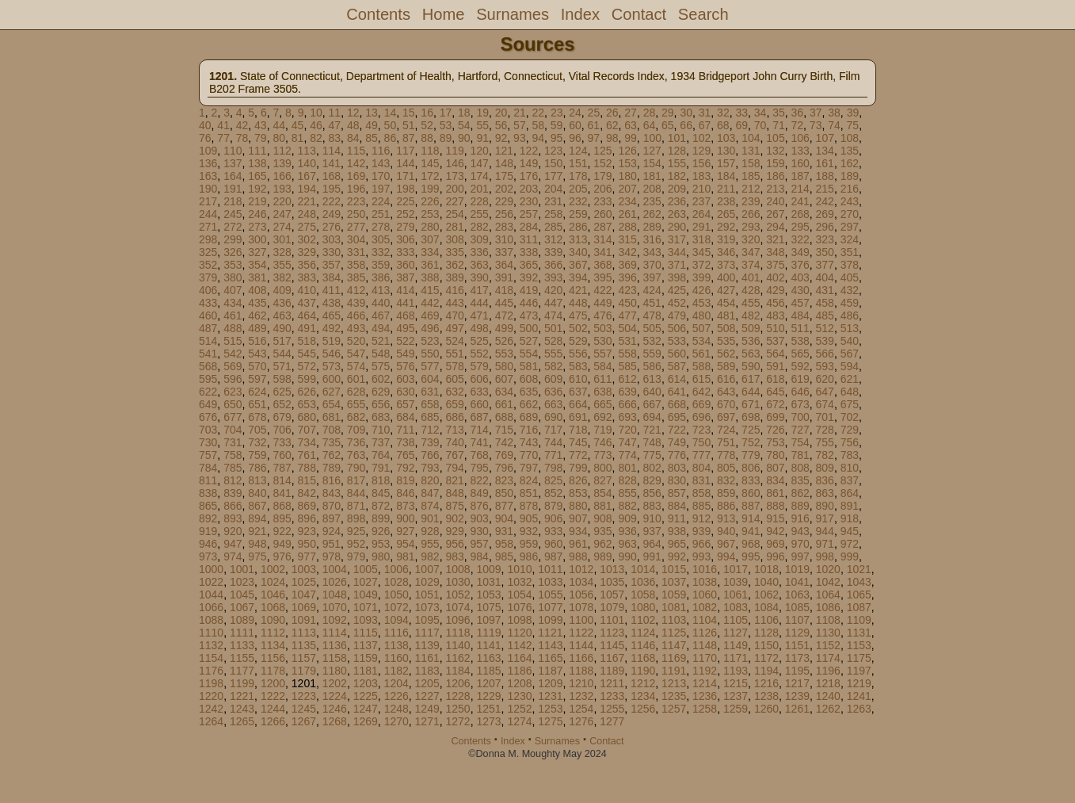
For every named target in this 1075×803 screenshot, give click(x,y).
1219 (859, 683)
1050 (396, 594)
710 (381, 429)
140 (307, 163)
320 (750, 239)
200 (454, 188)
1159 (365, 658)
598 (282, 379)
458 (825, 302)
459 (850, 302)
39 (853, 112)
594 (850, 366)
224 (381, 201)
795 (480, 467)
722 (677, 429)
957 (480, 543)
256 (504, 214)
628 (356, 391)
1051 (427, 594)
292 (726, 226)
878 (529, 505)
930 (480, 531)
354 (257, 264)
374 (750, 264)
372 (701, 264)
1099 (550, 620)
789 (331, 467)
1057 (612, 594)
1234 (643, 696)
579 (480, 366)
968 (750, 543)
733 (282, 442)
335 (454, 252)
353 (232, 264)
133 (800, 150)
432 (850, 290)
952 (356, 543)
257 (529, 214)
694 (652, 417)
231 (553, 201)
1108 (828, 620)
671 (750, 404)
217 (208, 201)
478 (652, 315)
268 (800, 214)
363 (480, 264)
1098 (519, 620)
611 (602, 379)
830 (677, 480)
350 (825, 252)
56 (501, 125)
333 (405, 252)
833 (750, 480)
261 (627, 214)
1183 (427, 670)
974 (232, 556)
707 (307, 429)
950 (307, 543)
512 (825, 328)
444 (480, 302)
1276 (581, 721)
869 (307, 505)
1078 (581, 607)
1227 (427, 696)
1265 (242, 721)
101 (677, 138)
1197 (859, 670)
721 (652, 429)
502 (578, 328)
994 (726, 556)
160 (800, 163)
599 (307, 379)
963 (627, 543)
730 (208, 442)
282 (480, 226)
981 (405, 556)
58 (538, 125)
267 (775, 214)
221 (307, 201)
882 (627, 505)
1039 (735, 581)
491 (307, 328)
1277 (612, 721)
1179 (304, 670)
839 (232, 493)
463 (282, 315)
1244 (273, 708)
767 (454, 455)
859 (726, 493)
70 (760, 125)
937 (652, 531)
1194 (766, 670)
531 (627, 341)
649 (208, 404)
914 (750, 518)
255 (480, 214)
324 (850, 239)
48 (353, 125)
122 (529, 150)
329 (307, 252)
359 (381, 264)
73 (816, 125)
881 (602, 505)
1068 (273, 607)
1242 (211, 708)
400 (726, 277)
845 (381, 493)
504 (627, 328)
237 (701, 201)
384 (331, 277)
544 (282, 353)
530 (602, 341)
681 (331, 417)
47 (335, 125)
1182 (396, 670)
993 (701, 556)
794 (454, 467)
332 (381, 252)
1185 (488, 670)
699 (775, 417)
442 (430, 302)
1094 (396, 620)
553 (504, 353)
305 (381, 239)
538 (800, 341)
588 (701, 366)
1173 (797, 658)
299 (232, 239)
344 (677, 252)
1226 (396, 696)
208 (652, 188)
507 (701, 328)
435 (257, 302)
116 (381, 150)
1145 (612, 645)
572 (307, 366)
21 (519, 112)
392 (529, 277)
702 (850, 417)
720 (627, 429)
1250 (458, 708)
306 (405, 239)
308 (454, 239)
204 (553, 188)
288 (627, 226)
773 (602, 455)
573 (331, 366)
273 (257, 226)
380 (232, 277)
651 (257, 404)
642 (701, 391)
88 (427, 138)
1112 (273, 632)
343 (652, 252)
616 (726, 379)
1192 (704, 670)
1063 (797, 594)
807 (775, 467)
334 (430, 252)
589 (726, 366)
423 (627, 290)
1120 (519, 632)
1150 (766, 645)
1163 (488, 658)
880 (578, 505)
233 (602, 201)
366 (553, 264)
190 (208, 188)
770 (529, 455)
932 (529, 531)
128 (677, 150)
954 (405, 543)
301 (282, 239)
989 (602, 556)
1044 (211, 594)
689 (529, 417)
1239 (797, 696)
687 (480, 417)
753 (775, 442)
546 (331, 353)
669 (701, 404)
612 (627, 379)
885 (701, 505)
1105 (735, 620)
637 (578, 391)
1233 (612, 696)
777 (701, 455)
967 (726, 543)
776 (677, 455)
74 (834, 125)
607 (504, 379)
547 (356, 353)
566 (825, 353)
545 (307, 353)
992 (677, 556)
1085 (797, 607)
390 (480, 277)
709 (356, 429)
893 (232, 518)
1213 (673, 683)
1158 (334, 658)
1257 (673, 708)
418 (504, 290)
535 (726, 341)
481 (726, 315)
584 (602, 366)
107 (825, 138)
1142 (519, 645)
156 (701, 163)
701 (825, 417)
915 (775, 518)
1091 (304, 620)
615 (701, 379)
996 (775, 556)
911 (677, 518)
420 (553, 290)
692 (602, 417)
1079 (612, 607)
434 (232, 302)
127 (652, 150)
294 (775, 226)
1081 (673, 607)
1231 (550, 696)
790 (356, 467)
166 (282, 176)
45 (298, 125)
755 (825, 442)
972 (850, 543)
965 (677, 543)
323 (825, 239)
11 (335, 112)
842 (307, 493)
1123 (612, 632)
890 (825, 505)
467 (381, 315)
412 (356, 290)
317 (677, 239)
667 (652, 404)
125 (602, 150)
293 (750, 226)
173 (454, 176)
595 (208, 379)
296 (825, 226)
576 (405, 366)
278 (381, 226)
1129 (797, 632)
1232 (581, 696)
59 (557, 125)
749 (677, 442)
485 (825, 315)
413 (381, 290)
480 (701, 315)
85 (371, 138)
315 (627, 239)
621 (850, 379)
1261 (797, 708)
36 (797, 112)
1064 (828, 594)
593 (825, 366)
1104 (704, 620)
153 (627, 163)
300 (257, 239)
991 (652, 556)
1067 (242, 607)
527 (529, 341)
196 (356, 188)
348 (775, 252)
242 (825, 201)
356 (307, 264)
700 (800, 417)
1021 (859, 569)
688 (504, 417)
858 (701, 493)
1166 (581, 658)
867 (257, 505)
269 (825, 214)
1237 (735, 696)
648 (850, 391)
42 (242, 125)
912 (701, 518)
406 (208, 290)
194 (307, 188)
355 (282, 264)
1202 (334, 683)
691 (578, 417)
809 (825, 467)
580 (504, 366)
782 (825, 455)
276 (331, 226)
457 (800, 302)
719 (602, 429)
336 (480, 252)
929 (454, 531)
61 (594, 125)
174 (480, 176)
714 (480, 429)
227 (454, 201)
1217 (797, 683)
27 (630, 112)
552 (480, 353)
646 (800, 391)
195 (331, 188)
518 (307, 341)
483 (775, 315)
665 (602, 404)
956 (454, 543)
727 (800, 429)
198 (405, 188)
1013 (612, 569)
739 (430, 442)
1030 (458, 581)
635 (529, 391)
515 (232, 341)
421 (578, 290)
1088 (211, 620)
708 (331, 429)
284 (529, 226)
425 (677, 290)
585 (627, 366)
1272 (458, 721)
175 (504, 176)
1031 (488, 581)
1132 (211, 645)
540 (850, 341)
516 (257, 341)
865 (208, 505)
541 (208, 353)
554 (529, 353)
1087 (859, 607)
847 (430, 493)
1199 (242, 683)
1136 (334, 645)
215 (825, 188)
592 (800, 366)
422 (602, 290)
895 (282, 518)
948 (257, 543)
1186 (519, 670)
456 (775, 302)
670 (726, 404)
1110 (211, 632)
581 (529, 366)
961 (578, 543)
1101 (612, 620)
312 (553, 239)
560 (677, 353)
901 (430, 518)
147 (480, 163)
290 (677, 226)
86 (390, 138)
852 (553, 493)
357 (331, 264)
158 (750, 163)
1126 (704, 632)
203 (529, 188)
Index (580, 14)
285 (553, 226)
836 (825, 480)
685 (430, 417)
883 (652, 505)
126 (627, 150)
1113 (304, 632)
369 (627, 264)
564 (775, 353)
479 (677, 315)
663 (553, 404)
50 (390, 125)
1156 (273, 658)
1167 (612, 658)
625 (282, 391)
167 (307, 176)
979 (356, 556)
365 (529, 264)
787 (282, 467)
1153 (859, 645)
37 (816, 112)
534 (701, 341)
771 (553, 455)
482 (750, 315)
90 (464, 138)
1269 (365, 721)
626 (307, 391)
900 (405, 518)
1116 (396, 632)
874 (430, 505)
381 (257, 277)
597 (257, 379)
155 (677, 163)
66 (686, 125)
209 (677, 188)
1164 (519, 658)
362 (454, 264)
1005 (365, 569)
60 (575, 125)
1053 (488, 594)
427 (726, 290)
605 (454, 379)
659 (454, 404)
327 (257, 252)
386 (381, 277)
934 (578, 531)
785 (232, 467)
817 (356, 480)
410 (307, 290)
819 (405, 480)
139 (282, 163)
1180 (334, 670)
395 (602, 277)
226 (430, 201)
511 (800, 328)
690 (553, 417)
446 (529, 302)
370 (652, 264)
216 (850, 188)
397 (652, 277)
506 (677, 328)
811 (208, 480)
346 (726, 252)
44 (279, 125)
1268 (334, 721)
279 (405, 226)
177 (553, 176)
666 (627, 404)
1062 (766, 594)
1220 (211, 696)
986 (529, 556)
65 (667, 125)
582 (553, 366)
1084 (766, 607)
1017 (735, 569)
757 (208, 455)
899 (381, 518)
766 (430, 455)
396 (627, 277)
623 (232, 391)
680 (307, 417)
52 (427, 125)
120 (480, 150)
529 (578, 341)
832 (726, 480)
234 (627, 201)
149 (529, 163)
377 (825, 264)
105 (775, 138)
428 (750, 290)
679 (282, 417)
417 (480, 290)
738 (405, 442)
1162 (458, 658)
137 (232, 163)
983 (454, 556)
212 (750, 188)
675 (850, 404)
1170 (704, 658)
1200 (273, 683)
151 (578, 163)
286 (578, 226)
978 (331, 556)
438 (331, 302)
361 (430, 264)
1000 (211, 569)
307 (430, 239)
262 (652, 214)
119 (454, 150)
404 (825, 277)
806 (750, 467)
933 (553, 531)
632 (454, 391)
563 (750, 353)
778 (726, 455)
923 (307, 531)
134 (825, 150)
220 (282, 201)
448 (578, 302)
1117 (427, 632)
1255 (612, 708)
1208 (519, 683)
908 (602, 518)
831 (701, 480)
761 (307, 455)
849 (480, 493)
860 (750, 493)
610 (578, 379)
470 (454, 315)
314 (602, 239)
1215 (735, 683)
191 (232, 188)
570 (257, 366)
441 (405, 302)
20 (501, 112)
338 (529, 252)
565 (800, 353)
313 (578, 239)
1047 (304, 594)
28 (649, 112)
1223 (304, 696)
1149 (735, 645)
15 (408, 112)
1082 (704, 607)
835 (800, 480)
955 (430, 543)
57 (519, 125)
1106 (766, 620)
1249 (427, 708)
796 (504, 467)
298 (208, 239)
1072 (396, 607)
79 (260, 138)
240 (775, 201)
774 (627, 455)
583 (578, 366)
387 (405, 277)
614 (677, 379)
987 (553, 556)
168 (331, 176)
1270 (396, 721)
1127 (735, 632)
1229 (488, 696)
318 (701, 239)
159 (775, 163)
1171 (735, 658)
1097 (488, 620)
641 (677, 391)
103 (726, 138)
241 (800, 201)
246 (257, 214)
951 (331, 543)
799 (578, 467)
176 (529, 176)
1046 (273, 594)
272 (232, 226)
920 (232, 531)
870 (331, 505)
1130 (828, 632)
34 (760, 112)
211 (726, 188)
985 (504, 556)
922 (282, 531)
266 (750, 214)
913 (726, 518)
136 (208, 163)
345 (701, 252)
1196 (828, 670)
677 (232, 417)
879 (553, 505)
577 (430, 366)
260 (602, 214)
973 (208, 556)
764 (381, 455)
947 (232, 543)
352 (208, 264)
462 (257, 315)
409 (282, 290)
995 (750, 556)
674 (825, 404)
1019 (797, 569)
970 (800, 543)
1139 (427, 645)
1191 (673, 670)
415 (430, 290)
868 (282, 505)
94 (538, 138)
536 (750, 341)
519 (331, 341)
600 (331, 379)
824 (529, 480)
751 (726, 442)
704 (232, 429)
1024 (273, 581)
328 (282, 252)
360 (405, 264)
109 (208, 150)
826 (578, 480)
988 (578, 556)
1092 (334, 620)
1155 (242, 658)
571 (282, 366)
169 (356, 176)
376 (800, 264)
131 (750, 150)
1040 (766, 581)
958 (504, 543)
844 (356, 493)
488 (232, 328)
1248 (396, 708)
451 (652, 302)
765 (405, 455)
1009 (488, 569)
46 (316, 125)
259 (578, 214)
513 (850, 328)
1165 (550, 658)
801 (627, 467)
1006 (396, 569)
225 (405, 201)
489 (257, 328)
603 (405, 379)
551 (454, 353)
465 (331, 315)
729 (850, 429)
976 (282, 556)
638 (602, 391)
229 (504, 201)
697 (726, 417)
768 (480, 455)
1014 (643, 569)
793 (430, 467)
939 (701, 531)
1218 (828, 683)
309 (480, 239)
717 (553, 429)
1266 (273, 721)
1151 (797, 645)
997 (800, 556)
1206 (457, 683)
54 (464, 125)
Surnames (512, 14)
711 (405, 429)
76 (205, 138)
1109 (859, 620)
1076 (519, 607)
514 (208, 341)
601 (356, 379)
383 (307, 277)
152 (602, 163)
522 (405, 341)
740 (454, 442)
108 (850, 138)
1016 (704, 569)
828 (627, 480)
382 (282, 277)
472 (504, 315)
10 (316, 112)
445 (504, 302)
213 (775, 188)
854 (602, 493)
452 (677, 302)
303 (331, 239)
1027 (365, 581)
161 (825, 163)
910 (652, 518)
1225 (365, 696)
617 (750, 379)
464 (307, 315)
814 (282, 480)
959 (529, 543)
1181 (365, 670)
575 (381, 366)
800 (602, 467)
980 (381, 556)
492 (331, 328)
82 (316, 138)
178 (578, 176)
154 (652, 163)
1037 (673, 581)
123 (553, 150)
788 (307, 467)
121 (504, 150)
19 (482, 112)
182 (677, 176)
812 (232, 480)
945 (850, 531)
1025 (304, 581)
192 (257, 188)
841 (282, 493)
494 (381, 328)
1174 (828, 658)
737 (381, 442)
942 (775, 531)
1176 (211, 670)
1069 (304, 607)
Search (703, 14)
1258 (704, 708)
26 (612, 112)
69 (741, 125)
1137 (365, 645)
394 (578, 277)
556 (578, 353)
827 (602, 480)
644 (750, 391)
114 (331, 150)
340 (578, 252)
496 (430, 328)
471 (480, 315)
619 (800, 379)
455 (750, 302)
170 (381, 176)
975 (257, 556)
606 (480, 379)
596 (232, 379)
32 (723, 112)
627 (331, 391)
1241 (859, 696)
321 (775, 239)
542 (232, 353)
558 (627, 353)
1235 (673, 696)
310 (504, 239)
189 (850, 176)
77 (223, 138)
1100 (581, 620)
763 (356, 455)
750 (701, 442)
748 (652, 442)
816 (331, 480)
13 (371, 112)
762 (331, 455)
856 (652, 493)
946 (208, 543)
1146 (643, 645)
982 (430, 556)
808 (800, 467)
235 (652, 201)
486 (850, 315)
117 (405, 150)
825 (553, 480)
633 (480, 391)
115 (356, 150)
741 (480, 442)
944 (825, 531)
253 (430, 214)
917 (825, 518)
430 (800, 290)
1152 (828, 645)
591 (775, 366)
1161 (427, 658)
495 (405, 328)
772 (578, 455)
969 (775, 543)
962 (602, 543)
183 (701, 176)
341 (602, 252)
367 (578, 264)
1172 (766, 658)
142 (356, 163)
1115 (365, 632)
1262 (828, 708)
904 (504, 518)
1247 (365, 708)
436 (282, 302)
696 (701, 417)
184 (726, 176)
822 (480, 480)
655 (356, 404)
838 (208, 493)
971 (825, 543)
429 (775, 290)
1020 (828, 569)
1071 (365, 607)
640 (652, 391)
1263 (859, 708)
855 (627, 493)
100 (652, 138)
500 (529, 328)
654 (331, 404)
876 (480, 505)
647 (825, 391)
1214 (704, 683)
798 (553, 467)
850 (504, 493)
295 (800, 226)
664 (578, 404)
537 (775, 341)
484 (800, 315)
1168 (643, 658)
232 (578, 201)
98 (612, 138)
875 (454, 505)
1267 (304, 721)
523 (430, 341)
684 (405, 417)
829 (652, 480)
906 (553, 518)
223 (356, 201)
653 (307, 404)
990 (627, 556)
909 (627, 518)
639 (627, 391)
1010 (519, 569)
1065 (859, 594)
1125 (673, 632)
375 (775, 264)
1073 (427, 607)
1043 (859, 581)
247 (282, 214)
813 (257, 480)
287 (602, 226)
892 (208, 518)
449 (602, 302)
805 (726, 467)
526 (504, 341)
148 (504, 163)
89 (446, 138)
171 (405, 176)
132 (775, 150)
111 (257, 150)
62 (612, 125)
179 (602, 176)
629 (381, 391)
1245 (304, 708)
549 (405, 353)
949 (282, 543)
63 (630, 125)
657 (405, 404)
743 (529, 442)
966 (701, 543)
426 (701, 290)
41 (223, 125)
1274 (519, 721)
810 (850, 467)
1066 (211, 607)
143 (381, 163)
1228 (458, 696)
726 (775, 429)
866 (232, 505)
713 (454, 429)
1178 (273, 670)
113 (307, 150)
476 (602, 315)
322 (800, 239)
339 (553, 252)
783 (850, 455)
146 (454, 163)
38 (834, 112)
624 (257, 391)
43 (260, 125)
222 (331, 201)
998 (825, 556)
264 (701, 214)
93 (519, 138)
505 (652, 328)
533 (677, 341)
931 (504, 531)
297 (850, 226)
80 (279, 138)
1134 (273, 645)
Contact (639, 14)
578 (454, 366)
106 (800, 138)
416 (454, 290)
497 (454, 328)
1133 (242, 645)
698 (750, 417)
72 (797, 125)
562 (726, 353)
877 (504, 505)
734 (307, 442)
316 (652, 239)
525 (480, 341)
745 (578, 442)
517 (282, 341)
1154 (211, 658)
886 (726, 505)
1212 (643, 683)
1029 (427, 581)
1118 (458, 632)
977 (307, 556)
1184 (458, 670)
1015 (673, 569)
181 (652, 176)
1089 (242, 620)
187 (800, 176)
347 (750, 252)
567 (850, 353)
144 (405, 163)
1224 (334, 696)
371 (677, 264)
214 (800, 188)
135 (850, 150)
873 (405, 505)
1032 (519, 581)
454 (726, 302)
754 (800, 442)
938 (677, 531)
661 (504, 404)
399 (701, 277)
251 (381, 214)
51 (408, 125)
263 (677, 214)
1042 (828, 581)
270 (850, 214)
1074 (458, 607)
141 (331, 163)
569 (232, 366)
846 (405, 493)
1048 (334, 594)
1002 (273, 569)
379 (208, 277)
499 (504, 328)
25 (594, 112)
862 (800, 493)
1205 (427, 683)
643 (726, 391)
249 (331, 214)
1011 (550, 569)
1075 (488, 607)
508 (726, 328)
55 (482, 125)
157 (726, 163)
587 (677, 366)
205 (578, 188)
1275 (550, 721)
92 (501, 138)
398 (677, 277)
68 (723, 125)
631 (430, 391)
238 (726, 201)
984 (480, 556)
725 (750, 429)
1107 (797, 620)
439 (356, 302)
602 (381, 379)
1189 (612, 670)
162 (850, 163)
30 (686, 112)
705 (257, 429)
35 (778, 112)
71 (778, 125)
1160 (396, 658)
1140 (458, 645)
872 (381, 505)
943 (800, 531)
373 (726, 264)
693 (627, 417)
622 (208, 391)
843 (331, 493)
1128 (766, 632)
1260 (766, 708)
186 (775, 176)
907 (578, 518)
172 (430, 176)
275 (307, 226)
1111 (242, 632)
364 (504, 264)
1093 (365, 620)
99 (630, 138)
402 (775, 277)
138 (257, 163)
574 (356, 366)
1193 (735, 670)
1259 (735, 708)
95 (557, 138)
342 (627, 252)
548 (381, 353)
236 (677, 201)
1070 (334, 607)
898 (356, 518)
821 (454, 480)
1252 (519, 708)
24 (575, 112)
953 (381, 543)
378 (850, 264)
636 (553, 391)
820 (430, 480)
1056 (581, 594)
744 (553, 442)
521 (381, 341)
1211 (612, 683)
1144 (581, 645)
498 (480, 328)
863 (825, 493)
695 (677, 417)
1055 (550, 594)
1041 (797, 581)
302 (307, 239)
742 (504, 442)
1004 (334, 569)
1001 (242, 569)
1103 (673, 620)
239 (750, 201)
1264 (211, 721)
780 (775, 455)
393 (553, 277)
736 (356, 442)
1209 (550, 683)
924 (331, 531)
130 (726, 150)
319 (726, 239)
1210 (581, 683)
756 (850, 442)
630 (405, 391)
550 (430, 353)
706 (282, 429)
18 (464, 112)
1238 (766, 696)
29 (667, 112)
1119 (488, 632)
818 (381, 480)
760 (282, 455)
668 (677, 404)
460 (208, 315)
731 (232, 442)
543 (257, 353)
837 (850, 480)
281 (454, 226)
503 (602, 328)
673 (800, 404)
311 (529, 239)
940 (726, 531)
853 (578, 493)
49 (371, 125)
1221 (242, 696)
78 (242, 138)
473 (529, 315)
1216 (766, 683)
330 (331, 252)
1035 (612, 581)
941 (750, 531)
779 (750, 455)
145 (430, 163)
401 (750, 277)
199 (430, 188)
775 (652, 455)
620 (825, 379)
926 (381, 531)
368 (602, 264)
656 (381, 404)
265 (726, 214)
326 (232, 252)
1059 (673, 594)
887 (750, 505)
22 (538, 112)
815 (307, 480)
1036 (643, 581)
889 (800, 505)
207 (627, 188)
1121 (550, 632)
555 (553, 353)
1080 (643, 607)
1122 (581, 632)
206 (602, 188)
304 (356, 239)
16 (427, 112)
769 (504, 455)
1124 (643, 632)
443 (454, 302)
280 (430, 226)
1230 (519, 696)
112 (282, 150)
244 (208, 214)
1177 (242, 670)
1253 (550, 708)
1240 (828, 696)
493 (356, 328)
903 (480, 518)
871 (356, 505)
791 (381, 467)
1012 (581, 569)
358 (356, 264)
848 (454, 493)
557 (602, 353)
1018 (766, 569)
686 (454, 417)
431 (825, 290)
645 (775, 391)
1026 (334, 581)
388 (430, 277)
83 (335, 138)
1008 (458, 569)
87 (408, 138)
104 (750, 138)
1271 (427, 721)
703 (208, 429)
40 (205, 125)
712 (430, 429)
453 (701, 302)
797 (529, 467)
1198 (211, 683)
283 (504, 226)
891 (850, 505)
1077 (550, 607)
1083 (735, 607)
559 (652, 353)
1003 (304, 569)
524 (454, 341)
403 (800, 277)
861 (775, 493)
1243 (242, 708)
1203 (365, 683)
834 (775, 480)
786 (257, 467)
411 (331, 290)
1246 (334, 708)
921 (257, 531)
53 (446, 125)
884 (677, 505)
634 (504, 391)
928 (430, 531)
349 (800, 252)
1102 (643, 620)
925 (356, 531)
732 (257, 442)
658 (430, 404)
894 (257, 518)
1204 (396, 683)
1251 (488, 708)
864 (850, 493)
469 (430, 315)
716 (529, 429)
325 (208, 252)
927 (405, 531)
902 (454, 518)
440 (381, 302)
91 (482, 138)
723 (701, 429)
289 (652, 226)
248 (307, 214)
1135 (304, 645)
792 (405, 467)
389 (454, 277)
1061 (735, 594)
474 (553, 315)
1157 (304, 658)
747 (627, 442)
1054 (519, 594)
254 (454, 214)
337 (504, 252)
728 (825, 429)
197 (381, 188)
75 (853, 125)
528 (553, 341)
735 (331, 442)
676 (208, 417)
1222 (273, 696)
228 (480, 201)
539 (825, 341)
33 (741, 112)
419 (529, 290)
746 (602, 442)
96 (575, 138)
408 (257, 290)
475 (578, 315)
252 (405, 214)
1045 (242, 594)
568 (208, 366)
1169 (673, 658)
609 (553, 379)
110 (232, 150)
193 (282, 188)
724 (726, 429)
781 (800, 455)
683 (381, 417)
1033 (550, 581)
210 (701, 188)
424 (652, 290)
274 (282, 226)
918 (850, 518)
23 (557, 112)
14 (390, 112)
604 (430, 379)
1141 (488, 645)
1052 (458, 594)
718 (578, 429)
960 (553, 543)
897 (331, 518)
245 (232, 214)
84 (353, 138)
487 (208, 328)
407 (232, 290)
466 (356, 315)
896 (307, 518)
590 (750, 366)
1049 (365, 594)
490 (282, 328)
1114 (334, 632)
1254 (581, 708)
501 (553, 328)
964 (652, 543)
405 (850, 277)
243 (850, 201)
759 (257, 455)
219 (257, 201)
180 (627, 176)
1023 (242, 581)
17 (446, 112)
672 (775, 404)
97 (594, 138)
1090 (273, 620)
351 (850, 252)
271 (208, 226)
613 (652, 379)
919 (208, 531)
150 (553, 163)
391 (504, 277)
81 (298, 138)
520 (356, 341)
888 (775, 505)
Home (443, 14)
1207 (488, 683)
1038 (704, 581)
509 (750, 328)
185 (750, 176)
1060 (704, 594)
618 (775, 379)
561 (701, 353)
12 (353, 112)
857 (677, 493)
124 (578, 150)
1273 (488, 721)
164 (232, 176)
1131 (859, 632)
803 (677, 467)
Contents (378, 14)
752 (750, 442)
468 (405, 315)
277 (356, 226)
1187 (550, 670)
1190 (643, 670)
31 (705, 112)
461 (232, 315)
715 (504, 429)
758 (232, 455)
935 (602, 531)
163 (208, 176)
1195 (797, 670)
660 (480, 404)
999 (850, 556)
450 (627, 302)
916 (800, 518)
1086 (828, 607)
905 (529, 518)
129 (701, 150)
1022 (211, 581)
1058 (643, 594)
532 (652, 341)
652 (282, 404)
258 (553, 214)
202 (504, 188)
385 (356, 277)
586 (652, 366)
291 (701, 226)
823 (504, 480)
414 (405, 290)
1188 (581, 670)
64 (649, 125)
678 (257, 417)
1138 (396, 645)
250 (356, 214)
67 (705, 125)
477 (627, 315)
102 (701, 138)
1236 (704, 696)
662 (529, 404)
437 (307, 302)
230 (529, 201)
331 (356, 252)
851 (529, 493)
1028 (396, 581)
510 (775, 328)
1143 (550, 645)
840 (257, 493)
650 (232, 404)
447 (553, 302)
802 (652, 467)
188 (825, 176)
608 (529, 379)
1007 (427, 569)
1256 (643, 708)
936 (627, 531)
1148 (704, 645)
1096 (458, 620)
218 (232, 201)
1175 (859, 658)
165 (257, 176)
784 (208, 467)
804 (701, 467)
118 (430, 150)
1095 (427, 620)
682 (356, 417)
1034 (581, 581)
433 (208, 302)
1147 (673, 645)
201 (480, 188)
